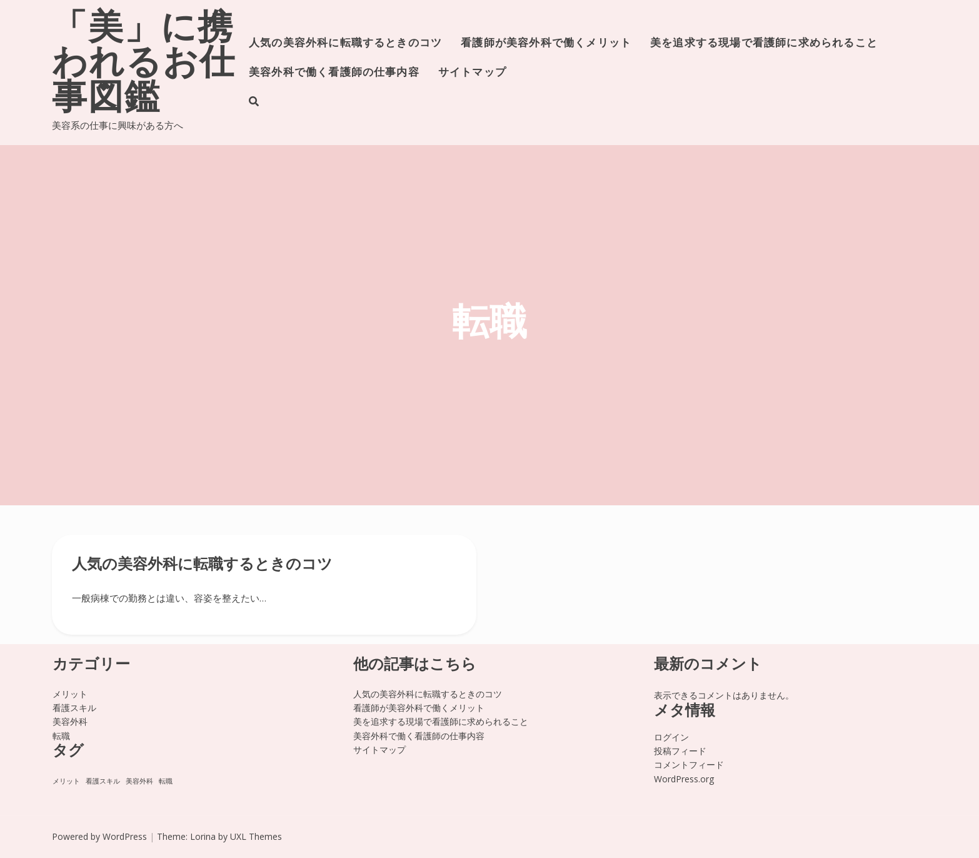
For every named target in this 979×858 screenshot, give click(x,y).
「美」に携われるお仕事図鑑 (144, 65)
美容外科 (70, 721)
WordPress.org (684, 779)
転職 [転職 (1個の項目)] (166, 781)
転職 (61, 736)
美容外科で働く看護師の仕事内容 (334, 73)
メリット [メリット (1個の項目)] (66, 781)
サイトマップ (472, 73)
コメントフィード (689, 764)
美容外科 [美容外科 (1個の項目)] (139, 781)
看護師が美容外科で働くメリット (546, 43)
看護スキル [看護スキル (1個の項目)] (103, 781)
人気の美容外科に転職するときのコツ (345, 43)
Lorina (203, 836)
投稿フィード (680, 751)
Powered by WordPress (99, 836)
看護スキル (74, 708)
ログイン (671, 737)
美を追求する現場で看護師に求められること (764, 43)
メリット (70, 694)
